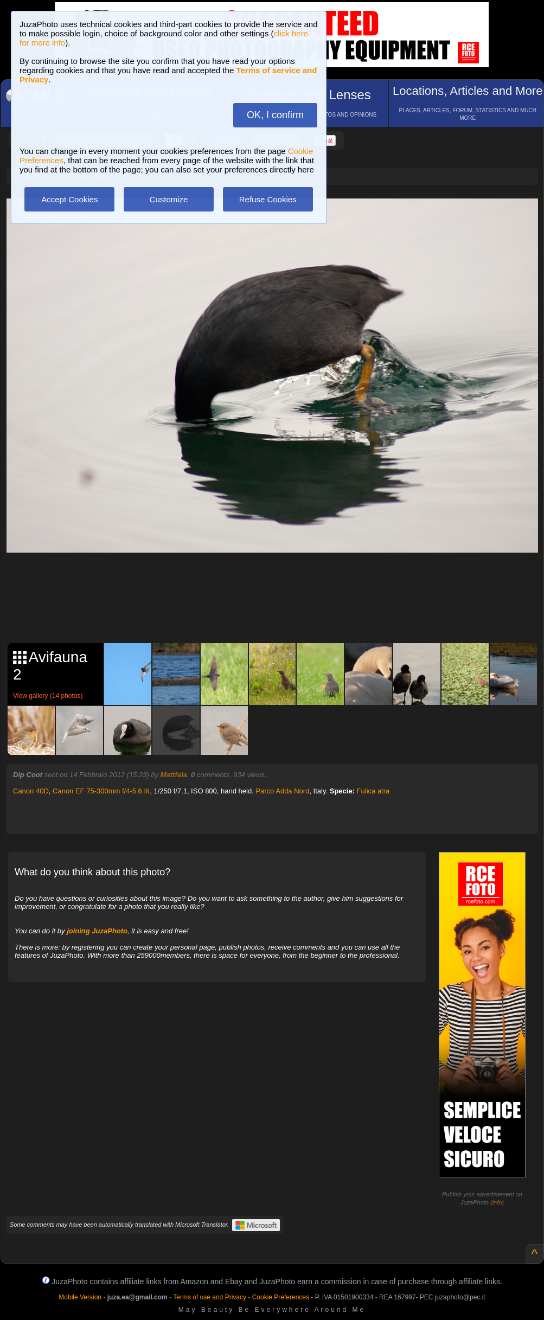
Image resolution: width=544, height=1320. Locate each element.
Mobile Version (80, 1297)
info (497, 1202)
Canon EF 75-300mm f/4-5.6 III (101, 791)
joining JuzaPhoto (97, 931)
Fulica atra (373, 791)
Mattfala (174, 775)
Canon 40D (31, 791)
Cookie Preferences (280, 1297)
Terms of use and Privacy (209, 1297)
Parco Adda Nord (282, 791)
